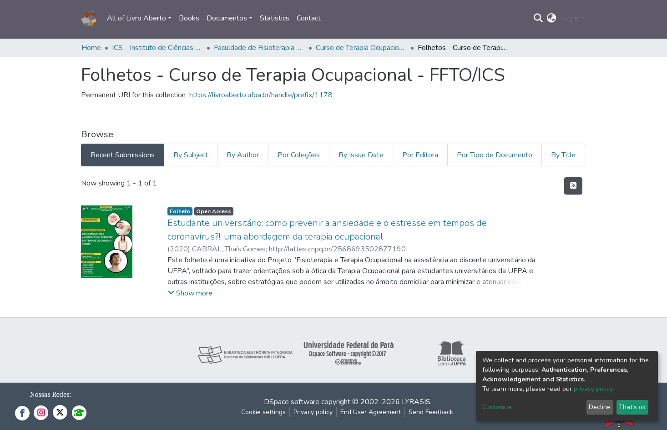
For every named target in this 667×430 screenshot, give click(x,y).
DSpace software (291, 402)
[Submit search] (538, 18)
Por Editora (420, 155)
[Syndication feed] (573, 186)
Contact (309, 18)
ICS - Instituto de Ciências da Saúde (157, 48)
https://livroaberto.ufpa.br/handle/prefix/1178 (261, 95)
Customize (497, 407)
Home (91, 48)
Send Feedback (431, 412)
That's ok (632, 407)
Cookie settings (263, 412)
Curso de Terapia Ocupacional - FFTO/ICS (361, 48)
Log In (570, 18)
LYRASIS (416, 402)
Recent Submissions (123, 155)
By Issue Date (361, 155)
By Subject (190, 155)
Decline (600, 407)
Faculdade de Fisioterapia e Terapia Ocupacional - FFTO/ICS (259, 48)
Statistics (274, 18)
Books (189, 18)
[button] (551, 18)
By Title (563, 155)
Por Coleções (299, 155)
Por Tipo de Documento (494, 155)
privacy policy (593, 389)
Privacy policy (313, 412)
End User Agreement (370, 412)
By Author (243, 155)
